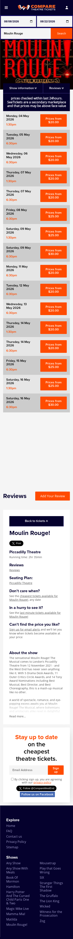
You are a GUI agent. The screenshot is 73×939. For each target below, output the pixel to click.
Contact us (14, 836)
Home (10, 826)
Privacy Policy (16, 842)
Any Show (13, 863)
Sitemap (12, 847)
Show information (23, 88)
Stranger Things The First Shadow (51, 887)
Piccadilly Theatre (20, 583)
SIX (42, 877)
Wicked (45, 906)
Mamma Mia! (15, 914)
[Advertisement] (36, 448)
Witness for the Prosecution (51, 914)
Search (61, 33)
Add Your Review (52, 496)
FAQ (9, 831)
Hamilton (13, 887)
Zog (42, 921)
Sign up (56, 770)
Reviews (14, 570)
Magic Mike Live (17, 908)
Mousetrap (48, 863)
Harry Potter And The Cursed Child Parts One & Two (18, 897)
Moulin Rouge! (16, 924)
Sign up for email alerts (24, 629)
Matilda (11, 919)
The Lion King (49, 901)
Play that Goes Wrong (50, 870)
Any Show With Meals (17, 870)
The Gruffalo (49, 896)
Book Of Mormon (12, 879)
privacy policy (42, 782)
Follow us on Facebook (37, 794)
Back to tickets (36, 521)
